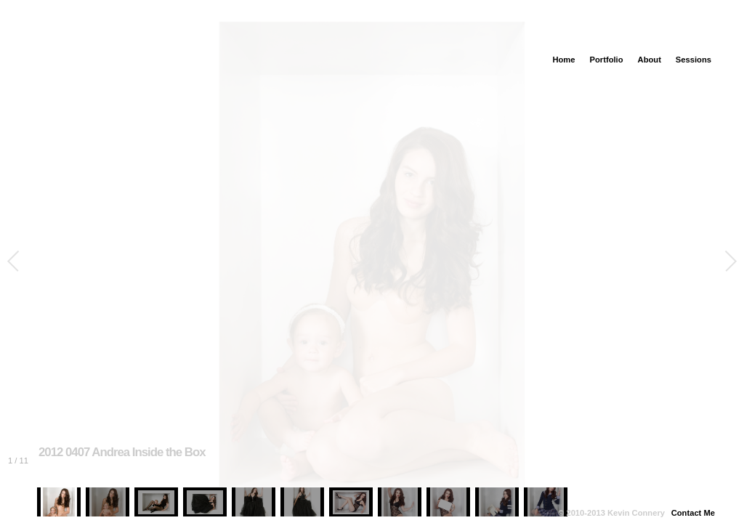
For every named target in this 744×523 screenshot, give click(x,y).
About (649, 59)
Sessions (693, 59)
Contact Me (693, 512)
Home (563, 59)
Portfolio (606, 59)
